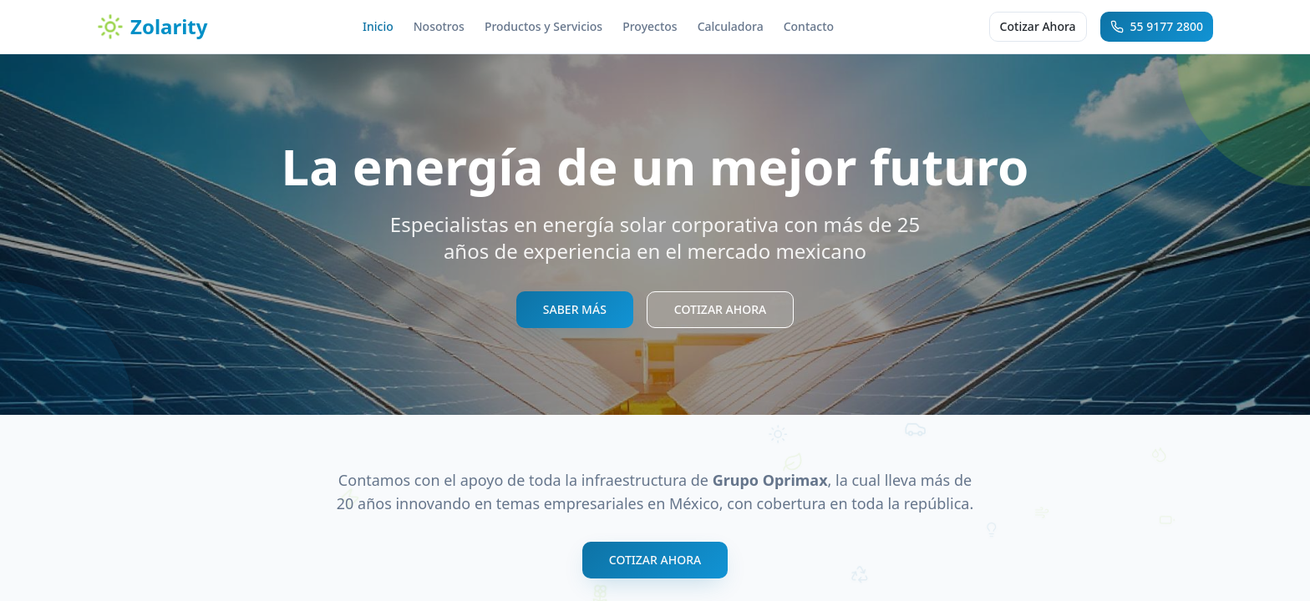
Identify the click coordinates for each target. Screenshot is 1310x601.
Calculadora (731, 26)
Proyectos (649, 26)
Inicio (378, 26)
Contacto (809, 26)
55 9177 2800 (1156, 26)
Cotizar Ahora (1038, 26)
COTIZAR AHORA (720, 309)
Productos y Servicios (543, 26)
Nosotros (439, 26)
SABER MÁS (575, 309)
